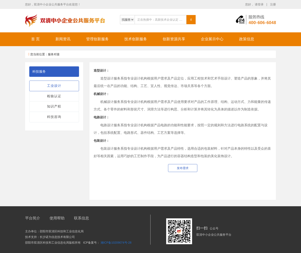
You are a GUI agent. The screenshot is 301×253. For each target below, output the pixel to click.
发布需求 (183, 168)
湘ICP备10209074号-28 (116, 242)
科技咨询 (54, 117)
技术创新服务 (135, 39)
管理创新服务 (97, 39)
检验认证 (54, 96)
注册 (273, 4)
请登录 (259, 4)
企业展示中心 (212, 39)
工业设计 (54, 85)
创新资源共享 (174, 39)
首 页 (35, 39)
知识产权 (54, 106)
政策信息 (246, 39)
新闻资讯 (62, 39)
